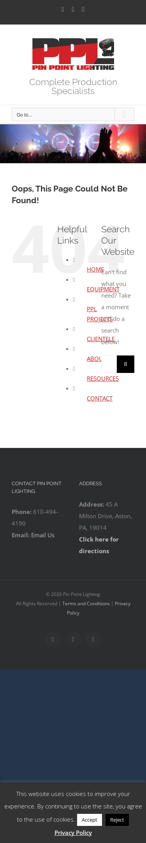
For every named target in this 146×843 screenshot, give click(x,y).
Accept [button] (89, 819)
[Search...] (109, 364)
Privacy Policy (73, 832)
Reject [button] (117, 819)
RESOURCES (103, 378)
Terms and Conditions (86, 603)
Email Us (43, 535)
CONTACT (100, 398)
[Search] (125, 364)
